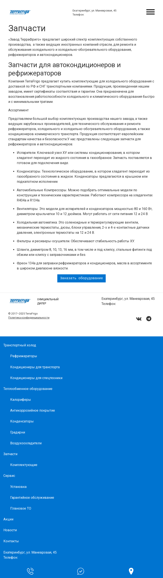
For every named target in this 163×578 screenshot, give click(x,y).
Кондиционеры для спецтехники (36, 378)
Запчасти (10, 454)
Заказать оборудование (81, 278)
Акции (8, 519)
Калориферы (20, 400)
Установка (18, 487)
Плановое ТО (20, 508)
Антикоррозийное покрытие (32, 410)
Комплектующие (23, 465)
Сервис (9, 476)
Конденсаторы (22, 421)
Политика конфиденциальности (28, 317)
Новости (10, 530)
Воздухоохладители (26, 443)
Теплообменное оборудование (27, 389)
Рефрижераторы (23, 356)
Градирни (17, 432)
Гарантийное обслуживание (32, 498)
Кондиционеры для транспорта (35, 367)
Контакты (11, 541)
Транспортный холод (19, 345)
